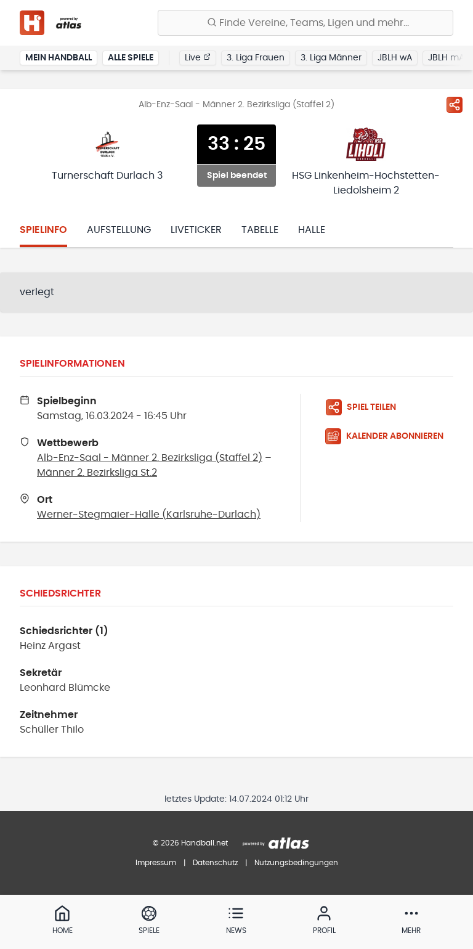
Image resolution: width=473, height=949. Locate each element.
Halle (311, 230)
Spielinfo (43, 230)
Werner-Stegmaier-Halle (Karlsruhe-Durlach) (149, 514)
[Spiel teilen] (455, 105)
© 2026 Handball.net (190, 843)
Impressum (155, 862)
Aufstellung (119, 230)
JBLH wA (395, 58)
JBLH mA (446, 58)
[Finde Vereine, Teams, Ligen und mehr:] (305, 23)
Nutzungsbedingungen (296, 862)
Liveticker (196, 230)
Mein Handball (58, 58)
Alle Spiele (130, 58)
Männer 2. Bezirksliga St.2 (97, 473)
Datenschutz (215, 862)
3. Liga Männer (331, 58)
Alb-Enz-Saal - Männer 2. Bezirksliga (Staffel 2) (149, 458)
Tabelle (259, 230)
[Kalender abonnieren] (389, 436)
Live (198, 57)
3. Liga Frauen (256, 58)
